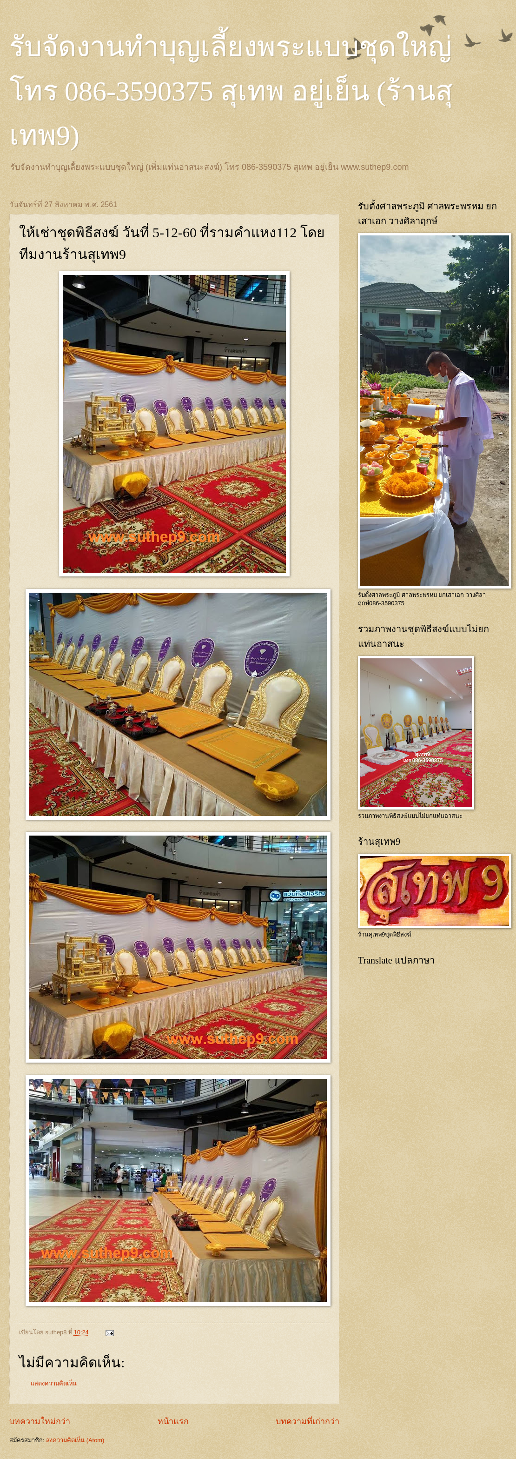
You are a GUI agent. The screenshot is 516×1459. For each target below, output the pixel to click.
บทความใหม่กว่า (39, 1421)
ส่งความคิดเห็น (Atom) (75, 1440)
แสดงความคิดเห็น (54, 1383)
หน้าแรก (173, 1421)
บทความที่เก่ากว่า (307, 1421)
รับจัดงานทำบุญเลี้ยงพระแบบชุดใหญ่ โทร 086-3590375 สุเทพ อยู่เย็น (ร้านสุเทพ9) (231, 91)
